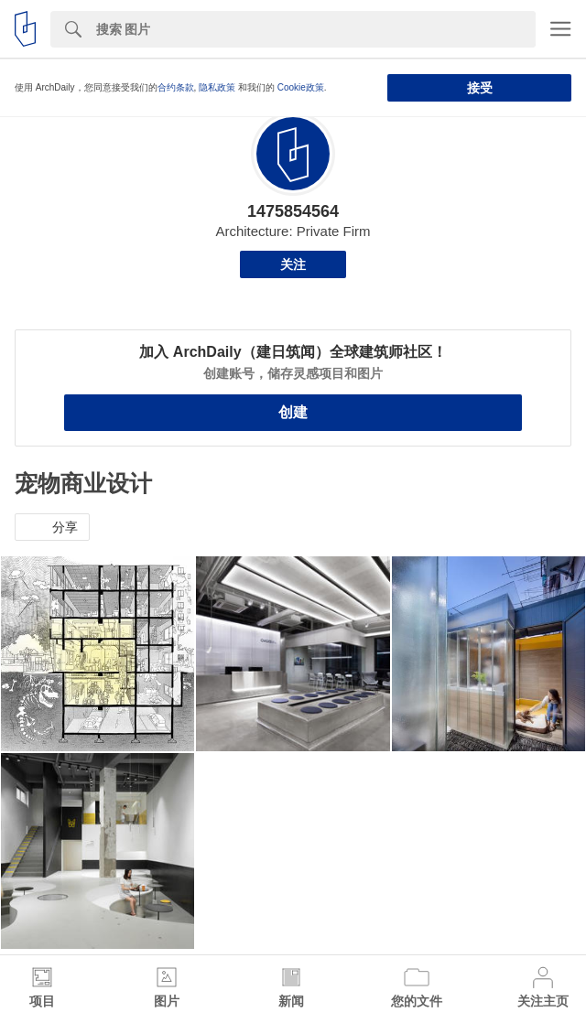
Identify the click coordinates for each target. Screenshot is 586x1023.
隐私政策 (217, 87)
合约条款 (175, 87)
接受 (480, 88)
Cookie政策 (300, 87)
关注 (293, 264)
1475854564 (293, 211)
